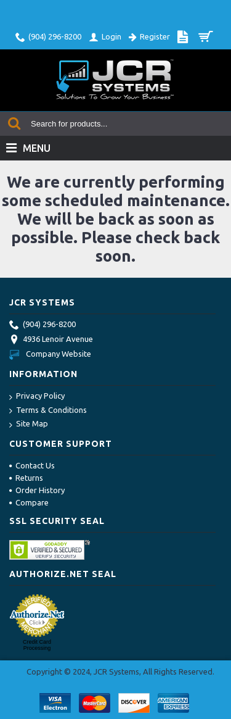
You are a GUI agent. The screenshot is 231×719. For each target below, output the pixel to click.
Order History (37, 490)
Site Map (28, 424)
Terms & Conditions (48, 410)
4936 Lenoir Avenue (51, 340)
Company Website (50, 353)
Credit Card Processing (37, 645)
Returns (26, 477)
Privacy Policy (37, 396)
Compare (29, 502)
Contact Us (32, 465)
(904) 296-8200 (42, 325)
